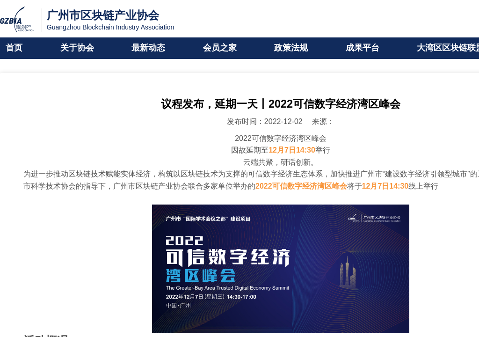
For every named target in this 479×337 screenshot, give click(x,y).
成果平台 (362, 48)
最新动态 (148, 48)
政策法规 (291, 48)
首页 (14, 48)
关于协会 (77, 48)
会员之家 (220, 48)
